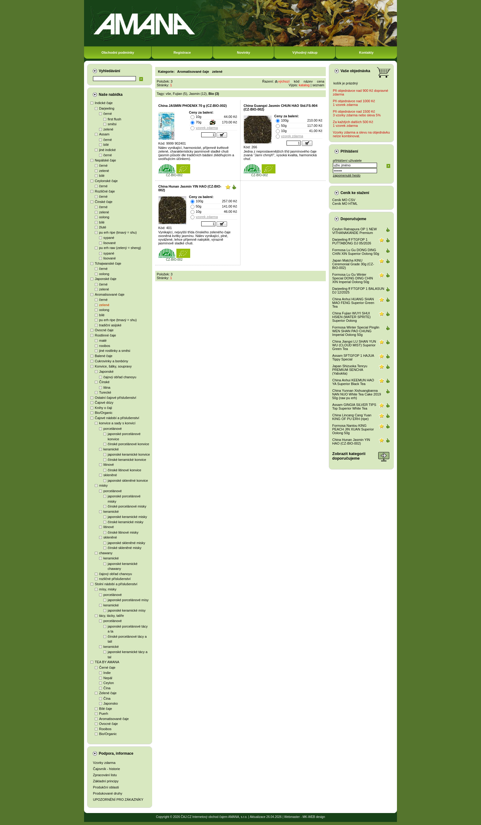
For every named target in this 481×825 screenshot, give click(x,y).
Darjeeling (106, 108)
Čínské (104, 382)
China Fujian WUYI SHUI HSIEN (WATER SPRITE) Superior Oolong (351, 316)
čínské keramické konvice (127, 459)
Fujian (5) (180, 93)
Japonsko (110, 703)
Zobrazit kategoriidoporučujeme (348, 456)
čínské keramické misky (125, 522)
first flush (114, 119)
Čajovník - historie (106, 769)
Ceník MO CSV (343, 200)
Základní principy (105, 781)
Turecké (105, 392)
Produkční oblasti (106, 787)
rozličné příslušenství (115, 579)
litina (106, 387)
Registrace (182, 52)
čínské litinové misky (123, 532)
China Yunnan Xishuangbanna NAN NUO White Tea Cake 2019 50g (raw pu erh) (356, 394)
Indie (107, 673)
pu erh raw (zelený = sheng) (120, 248)
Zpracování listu (105, 775)
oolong (104, 217)
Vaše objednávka (355, 71)
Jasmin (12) (197, 93)
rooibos (104, 346)
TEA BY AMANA (107, 662)
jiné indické (107, 150)
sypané (108, 237)
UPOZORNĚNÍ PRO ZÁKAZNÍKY (118, 799)
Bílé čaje (105, 708)
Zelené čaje (108, 693)
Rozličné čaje (105, 191)
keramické (111, 449)
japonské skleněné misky (126, 543)
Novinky (243, 52)
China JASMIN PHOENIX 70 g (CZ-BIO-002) (192, 105)
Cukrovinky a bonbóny (111, 361)
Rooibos (105, 729)
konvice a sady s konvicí (117, 423)
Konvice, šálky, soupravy (113, 366)
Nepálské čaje (105, 160)
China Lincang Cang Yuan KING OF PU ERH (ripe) (351, 417)
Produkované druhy (107, 793)
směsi (112, 124)
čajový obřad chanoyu (119, 377)
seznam (318, 85)
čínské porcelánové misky (127, 506)
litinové (108, 464)
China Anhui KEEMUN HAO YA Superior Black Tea (353, 382)
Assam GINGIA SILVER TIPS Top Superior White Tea (354, 406)
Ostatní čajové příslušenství (115, 397)
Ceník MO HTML (345, 203)
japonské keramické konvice (129, 454)
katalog (304, 85)
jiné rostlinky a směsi (114, 350)
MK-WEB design (313, 817)
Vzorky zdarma (104, 763)
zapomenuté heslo (346, 175)
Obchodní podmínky (118, 52)
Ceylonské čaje (106, 181)
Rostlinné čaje (105, 335)
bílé (106, 144)
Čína (106, 688)
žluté (102, 227)
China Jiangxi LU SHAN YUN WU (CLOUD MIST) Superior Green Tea (354, 345)
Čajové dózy (104, 402)
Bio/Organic (103, 412)
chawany (105, 553)
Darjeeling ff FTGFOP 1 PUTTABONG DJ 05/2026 (351, 241)
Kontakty (366, 52)
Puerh (103, 713)
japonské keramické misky (127, 517)
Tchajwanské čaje (108, 263)
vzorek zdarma (207, 128)
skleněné (110, 475)
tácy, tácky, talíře (111, 615)
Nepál (107, 678)
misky (103, 485)
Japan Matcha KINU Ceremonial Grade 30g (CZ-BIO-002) (353, 264)
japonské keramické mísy (127, 610)
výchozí (284, 81)
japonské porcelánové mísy (128, 600)
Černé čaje (107, 667)
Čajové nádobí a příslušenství (117, 418)
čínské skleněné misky (124, 548)
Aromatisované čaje (110, 294)
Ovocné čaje (104, 330)
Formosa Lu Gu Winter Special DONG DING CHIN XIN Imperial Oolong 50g (352, 278)
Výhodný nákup (304, 52)
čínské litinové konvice (124, 470)
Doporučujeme (353, 219)
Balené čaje (104, 356)
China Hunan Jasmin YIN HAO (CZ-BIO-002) (351, 441)
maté (102, 340)
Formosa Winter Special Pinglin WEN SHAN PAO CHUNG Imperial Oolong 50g (355, 331)
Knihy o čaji (103, 408)
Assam (104, 134)
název (308, 81)
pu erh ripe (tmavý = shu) (118, 232)
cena (320, 81)
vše (168, 93)
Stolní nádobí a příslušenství (116, 584)
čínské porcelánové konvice (128, 444)
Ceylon (108, 683)
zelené (108, 129)
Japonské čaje (105, 279)
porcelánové (112, 428)
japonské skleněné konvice (128, 480)
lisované (109, 243)
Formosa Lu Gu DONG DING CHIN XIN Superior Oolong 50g (355, 251)
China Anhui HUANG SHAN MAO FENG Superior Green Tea (353, 302)
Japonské (106, 371)
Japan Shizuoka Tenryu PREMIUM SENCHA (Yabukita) (349, 369)
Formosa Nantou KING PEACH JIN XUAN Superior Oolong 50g (353, 429)
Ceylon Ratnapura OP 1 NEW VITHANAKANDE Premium (354, 231)
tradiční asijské (110, 325)
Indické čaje (104, 103)
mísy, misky (108, 589)
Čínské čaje (103, 202)
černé (107, 113)
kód (296, 81)
